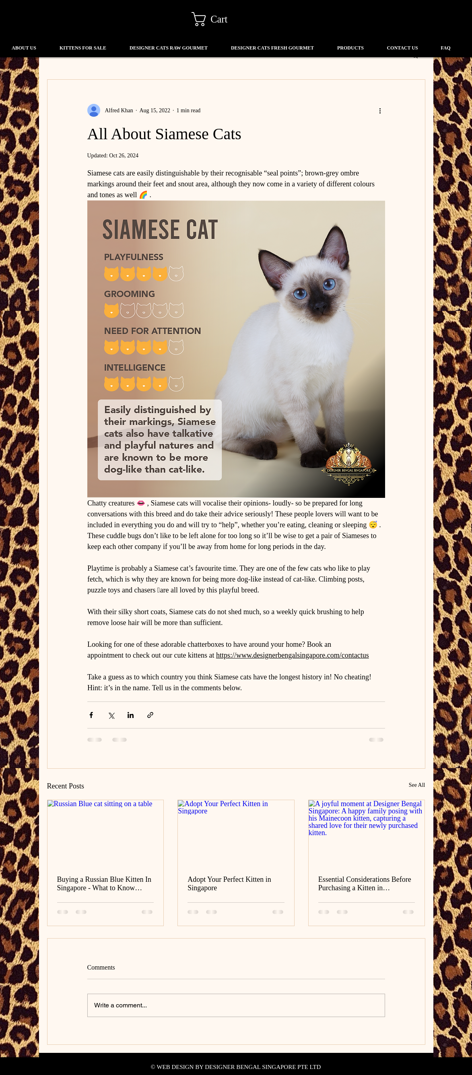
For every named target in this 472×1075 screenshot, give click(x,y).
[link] (217, 19)
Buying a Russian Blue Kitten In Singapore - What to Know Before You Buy (104, 883)
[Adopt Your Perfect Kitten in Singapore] (236, 832)
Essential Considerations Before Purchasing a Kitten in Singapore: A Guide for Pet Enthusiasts (364, 883)
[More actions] (380, 110)
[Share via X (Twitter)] (111, 715)
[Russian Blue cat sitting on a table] (105, 832)
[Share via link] (150, 715)
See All (417, 785)
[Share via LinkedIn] (130, 715)
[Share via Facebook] (91, 715)
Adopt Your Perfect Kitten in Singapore (229, 883)
